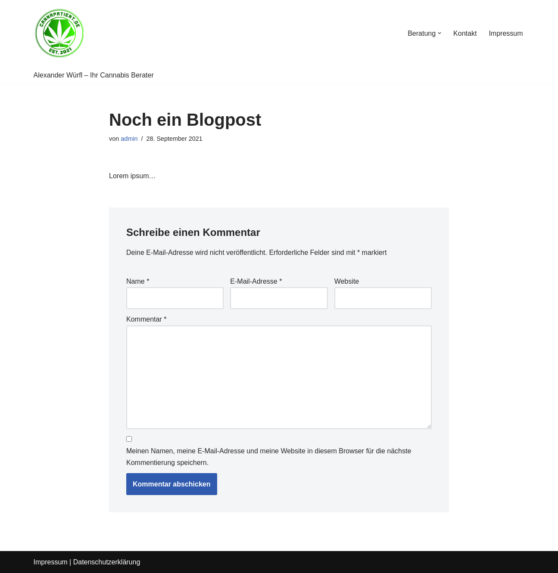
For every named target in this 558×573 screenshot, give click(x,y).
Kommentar (146, 319)
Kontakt (465, 33)
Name (137, 281)
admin (129, 138)
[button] (439, 33)
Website (346, 281)
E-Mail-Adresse (256, 281)
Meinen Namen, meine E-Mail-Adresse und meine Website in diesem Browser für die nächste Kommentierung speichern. (268, 456)
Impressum (506, 33)
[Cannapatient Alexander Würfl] (59, 33)
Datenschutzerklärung (106, 562)
